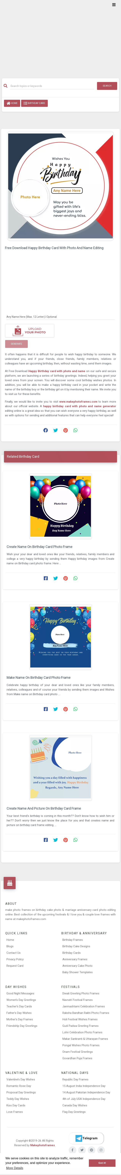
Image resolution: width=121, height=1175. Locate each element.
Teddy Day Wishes (17, 1099)
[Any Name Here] (60, 316)
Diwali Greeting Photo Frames (80, 993)
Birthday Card (34, 103)
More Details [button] (14, 1168)
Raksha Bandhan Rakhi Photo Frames (85, 1013)
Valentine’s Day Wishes (20, 1079)
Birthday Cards (71, 953)
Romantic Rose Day (18, 1086)
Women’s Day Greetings (21, 1000)
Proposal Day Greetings (21, 1092)
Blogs (10, 946)
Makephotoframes (42, 1145)
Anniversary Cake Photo (77, 966)
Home (12, 103)
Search (107, 85)
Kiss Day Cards (15, 1105)
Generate (16, 344)
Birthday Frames (72, 940)
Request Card (14, 966)
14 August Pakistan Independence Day (86, 1092)
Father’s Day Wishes (19, 1013)
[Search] (52, 86)
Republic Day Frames (75, 1079)
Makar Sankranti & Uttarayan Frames (85, 1039)
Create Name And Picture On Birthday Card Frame (44, 808)
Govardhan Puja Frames (77, 1058)
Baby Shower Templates (77, 972)
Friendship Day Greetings (21, 1026)
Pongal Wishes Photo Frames (81, 1045)
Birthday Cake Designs (76, 946)
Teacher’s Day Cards (19, 1006)
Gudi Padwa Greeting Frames (80, 1026)
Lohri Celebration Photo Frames (82, 1032)
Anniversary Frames (74, 959)
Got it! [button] (102, 1162)
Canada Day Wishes (74, 1105)
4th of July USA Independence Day (83, 1099)
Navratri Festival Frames (77, 1000)
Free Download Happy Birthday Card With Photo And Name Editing (54, 248)
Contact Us (13, 953)
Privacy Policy (15, 959)
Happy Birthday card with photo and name (56, 371)
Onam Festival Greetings (77, 1052)
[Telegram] (86, 1138)
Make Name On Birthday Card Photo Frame (39, 678)
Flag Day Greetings (74, 1112)
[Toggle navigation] (114, 5)
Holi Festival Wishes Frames (80, 1019)
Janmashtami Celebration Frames (83, 1006)
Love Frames (14, 1112)
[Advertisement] (60, 36)
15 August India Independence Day (83, 1086)
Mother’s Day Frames (19, 1019)
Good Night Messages (20, 993)
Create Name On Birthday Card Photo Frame (39, 547)
